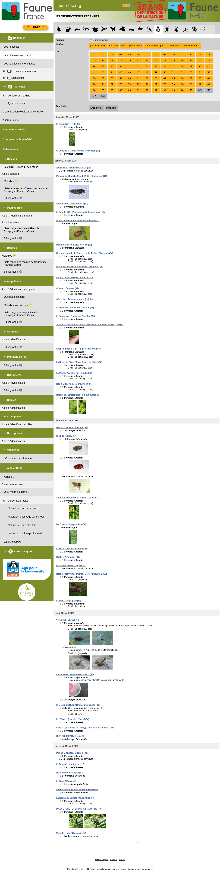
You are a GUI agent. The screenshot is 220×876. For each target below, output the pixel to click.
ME (94, 96)
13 (200, 54)
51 (173, 72)
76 (147, 84)
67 (191, 78)
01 (94, 54)
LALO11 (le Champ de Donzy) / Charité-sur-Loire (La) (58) (85, 727)
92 (165, 90)
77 (156, 84)
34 (147, 66)
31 (121, 66)
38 (182, 66)
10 (173, 54)
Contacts (113, 860)
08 (156, 54)
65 (173, 78)
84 (94, 90)
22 (147, 60)
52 (182, 72)
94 (182, 90)
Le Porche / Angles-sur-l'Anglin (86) (74, 373)
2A (94, 66)
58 (112, 78)
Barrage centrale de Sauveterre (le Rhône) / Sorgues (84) (84, 253)
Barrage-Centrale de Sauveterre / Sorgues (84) (79, 266)
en (128, 6)
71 (103, 84)
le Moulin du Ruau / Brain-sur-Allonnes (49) (78, 705)
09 (165, 54)
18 (121, 60)
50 (165, 72)
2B (103, 66)
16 (103, 60)
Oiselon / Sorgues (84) (67, 288)
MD (208, 90)
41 (208, 66)
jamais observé (97, 45)
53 (191, 72)
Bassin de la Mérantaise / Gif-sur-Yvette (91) (78, 395)
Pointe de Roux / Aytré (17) (69, 772)
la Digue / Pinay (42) (66, 781)
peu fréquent (135, 45)
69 (208, 78)
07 (147, 54)
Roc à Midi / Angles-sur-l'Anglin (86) (74, 384)
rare (123, 45)
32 (129, 66)
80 (182, 84)
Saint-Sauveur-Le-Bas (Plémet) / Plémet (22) (78, 497)
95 (191, 90)
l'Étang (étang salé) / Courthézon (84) (74, 277)
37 (173, 66)
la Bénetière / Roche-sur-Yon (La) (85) (75, 307)
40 (200, 66)
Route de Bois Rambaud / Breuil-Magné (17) (78, 220)
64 (165, 78)
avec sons (111, 107)
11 (182, 54)
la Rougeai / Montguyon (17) (70, 764)
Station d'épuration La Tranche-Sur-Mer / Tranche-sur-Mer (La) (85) (89, 324)
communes (174, 45)
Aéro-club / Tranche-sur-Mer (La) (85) (74, 299)
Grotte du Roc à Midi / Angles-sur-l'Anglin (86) (79, 349)
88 (129, 90)
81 (191, 84)
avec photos (96, 107)
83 (208, 84)
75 (138, 84)
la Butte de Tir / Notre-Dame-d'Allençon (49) (78, 151)
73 (121, 84)
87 (121, 90)
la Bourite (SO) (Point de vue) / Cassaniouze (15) (80, 212)
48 (147, 72)
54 (200, 72)
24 (165, 60)
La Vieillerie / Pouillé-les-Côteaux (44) (75, 674)
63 (156, 78)
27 (191, 60)
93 (173, 90)
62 (147, 78)
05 (129, 54)
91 (156, 90)
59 (121, 78)
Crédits (122, 860)
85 (103, 90)
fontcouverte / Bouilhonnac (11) (72, 203)
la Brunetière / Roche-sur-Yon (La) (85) (75, 316)
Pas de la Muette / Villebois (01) (72, 427)
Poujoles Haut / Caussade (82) (71, 833)
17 (112, 60)
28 (200, 60)
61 (138, 78)
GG (200, 90)
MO (103, 96)
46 (129, 72)
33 (138, 66)
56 (94, 78)
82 (200, 84)
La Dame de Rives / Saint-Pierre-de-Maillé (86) (79, 362)
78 (165, 84)
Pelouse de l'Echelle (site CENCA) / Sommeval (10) (81, 176)
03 (112, 54)
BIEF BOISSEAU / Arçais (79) (70, 736)
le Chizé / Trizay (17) (66, 436)
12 (191, 54)
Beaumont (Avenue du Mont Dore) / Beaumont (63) (81, 574)
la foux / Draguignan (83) (68, 600)
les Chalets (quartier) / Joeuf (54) (72, 719)
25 (173, 60)
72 (112, 84)
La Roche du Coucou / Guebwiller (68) (75, 798)
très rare (113, 45)
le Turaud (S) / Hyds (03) (68, 124)
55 (208, 72)
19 (129, 60)
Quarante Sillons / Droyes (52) (71, 565)
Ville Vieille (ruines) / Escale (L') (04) (74, 167)
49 (156, 72)
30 (112, 66)
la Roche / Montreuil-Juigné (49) (72, 548)
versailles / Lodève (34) (67, 620)
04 (121, 54)
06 (138, 54)
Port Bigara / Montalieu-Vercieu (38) (74, 245)
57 (103, 78)
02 (103, 54)
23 (156, 60)
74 (129, 84)
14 (208, 54)
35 (156, 66)
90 (147, 90)
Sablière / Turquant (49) (68, 557)
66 (182, 78)
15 (94, 60)
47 (138, 72)
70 (94, 84)
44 (112, 72)
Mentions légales (101, 860)
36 (165, 66)
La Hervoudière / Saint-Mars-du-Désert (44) (77, 789)
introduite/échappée (155, 45)
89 (138, 90)
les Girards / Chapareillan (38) (71, 524)
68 (200, 78)
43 (103, 72)
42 (94, 72)
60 (129, 78)
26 (182, 60)
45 (121, 72)
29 (208, 60)
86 (112, 90)
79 (173, 84)
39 (191, 66)
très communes (191, 45)
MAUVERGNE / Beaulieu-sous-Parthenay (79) (79, 809)
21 (138, 60)
